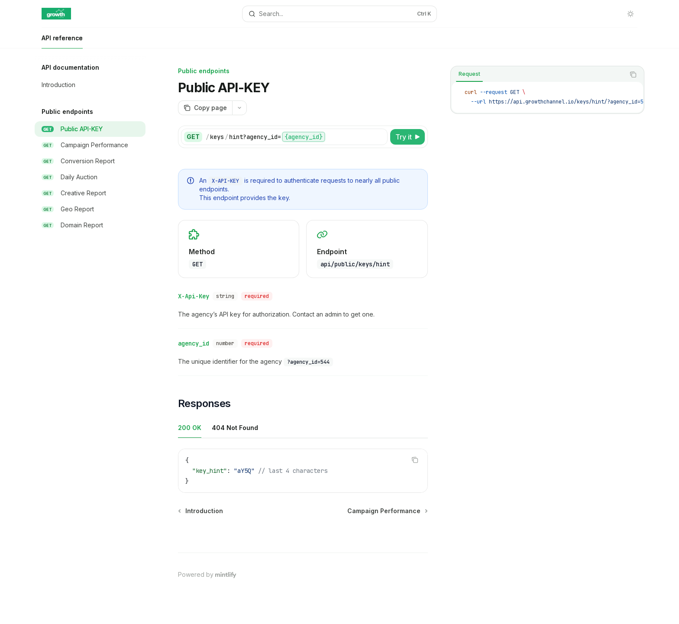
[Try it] (407, 137)
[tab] (469, 74)
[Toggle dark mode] (630, 14)
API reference (62, 41)
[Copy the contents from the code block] (633, 74)
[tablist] (538, 74)
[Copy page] (205, 107)
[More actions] (239, 107)
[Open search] (339, 14)
